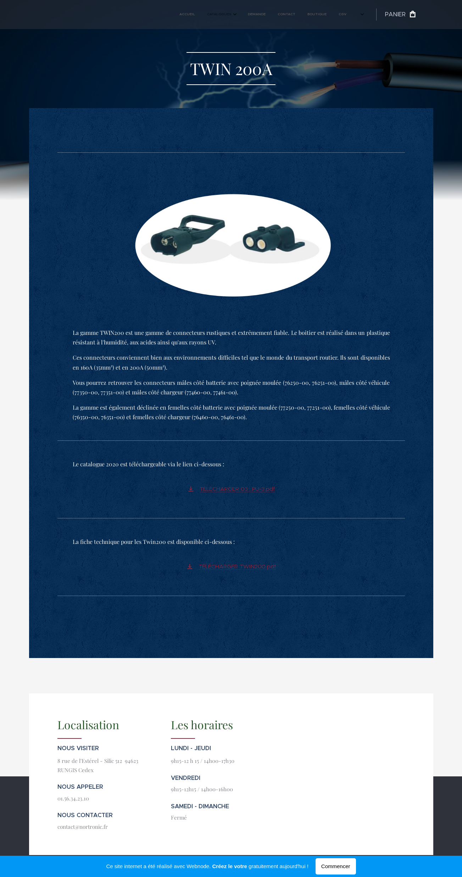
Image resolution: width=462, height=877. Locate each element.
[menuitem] (274, 14)
